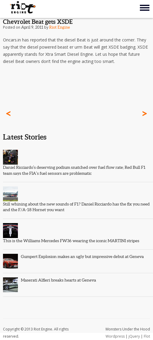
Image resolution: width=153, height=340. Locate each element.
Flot (147, 336)
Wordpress (115, 336)
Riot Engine (59, 27)
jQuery (134, 336)
